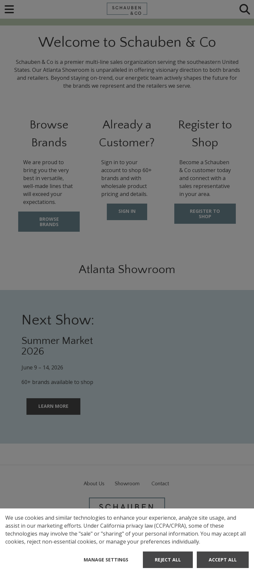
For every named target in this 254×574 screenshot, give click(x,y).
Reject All (168, 559)
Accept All (223, 559)
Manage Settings (106, 559)
